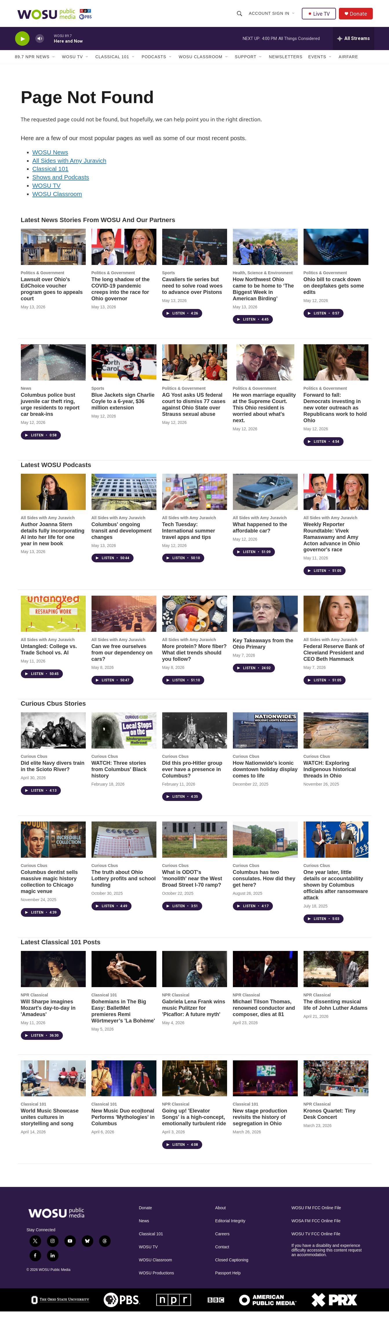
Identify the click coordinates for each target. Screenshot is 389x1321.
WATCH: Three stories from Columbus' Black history (119, 778)
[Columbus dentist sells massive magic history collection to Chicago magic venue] (53, 849)
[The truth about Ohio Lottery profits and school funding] (124, 849)
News (26, 397)
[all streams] (353, 42)
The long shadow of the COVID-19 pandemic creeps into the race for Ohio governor (121, 298)
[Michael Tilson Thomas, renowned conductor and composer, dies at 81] (265, 978)
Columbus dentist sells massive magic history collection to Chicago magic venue (49, 891)
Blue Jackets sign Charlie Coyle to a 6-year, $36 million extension (123, 410)
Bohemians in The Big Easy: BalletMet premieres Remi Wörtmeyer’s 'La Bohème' (123, 1020)
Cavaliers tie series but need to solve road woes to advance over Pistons (192, 295)
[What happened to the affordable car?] (265, 501)
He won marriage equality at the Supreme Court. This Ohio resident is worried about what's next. (264, 417)
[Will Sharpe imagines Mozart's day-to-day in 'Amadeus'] (53, 978)
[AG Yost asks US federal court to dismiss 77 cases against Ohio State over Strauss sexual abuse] (194, 372)
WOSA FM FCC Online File (316, 1230)
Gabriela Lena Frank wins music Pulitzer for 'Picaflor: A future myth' (193, 1017)
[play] (22, 42)
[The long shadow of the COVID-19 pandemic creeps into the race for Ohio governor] (124, 256)
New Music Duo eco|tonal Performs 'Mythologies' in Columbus (123, 1126)
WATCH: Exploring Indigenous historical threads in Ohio (330, 778)
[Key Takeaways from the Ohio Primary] (265, 623)
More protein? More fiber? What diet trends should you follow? (194, 662)
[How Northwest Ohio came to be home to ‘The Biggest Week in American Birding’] (265, 256)
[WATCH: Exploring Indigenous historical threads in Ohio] (336, 740)
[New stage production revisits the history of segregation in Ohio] (265, 1087)
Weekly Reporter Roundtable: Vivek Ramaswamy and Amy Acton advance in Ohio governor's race (332, 546)
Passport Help (228, 1282)
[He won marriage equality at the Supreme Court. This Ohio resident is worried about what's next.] (265, 372)
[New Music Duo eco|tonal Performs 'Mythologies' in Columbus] (124, 1087)
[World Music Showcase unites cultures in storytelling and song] (53, 1087)
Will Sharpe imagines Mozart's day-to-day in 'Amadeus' (48, 1017)
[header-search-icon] (239, 15)
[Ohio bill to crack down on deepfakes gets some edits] (336, 256)
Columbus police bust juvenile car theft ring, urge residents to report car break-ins (50, 413)
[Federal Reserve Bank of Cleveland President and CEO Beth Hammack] (336, 623)
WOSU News (50, 161)
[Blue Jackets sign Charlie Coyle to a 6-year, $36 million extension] (124, 372)
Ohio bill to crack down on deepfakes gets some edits (334, 295)
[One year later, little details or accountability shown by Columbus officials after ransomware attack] (336, 849)
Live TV (319, 15)
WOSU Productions (156, 1282)
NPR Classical (34, 1004)
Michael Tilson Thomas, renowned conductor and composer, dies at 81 (264, 1017)
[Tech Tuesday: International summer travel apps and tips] (194, 501)
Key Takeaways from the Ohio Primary (263, 653)
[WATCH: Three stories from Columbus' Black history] (124, 740)
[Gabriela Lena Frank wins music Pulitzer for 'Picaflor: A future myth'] (194, 978)
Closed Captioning (231, 1269)
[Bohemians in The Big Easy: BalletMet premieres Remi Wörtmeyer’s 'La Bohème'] (124, 978)
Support (245, 60)
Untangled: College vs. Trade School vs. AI (49, 659)
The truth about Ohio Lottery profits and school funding (124, 888)
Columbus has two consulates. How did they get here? (264, 888)
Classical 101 (112, 60)
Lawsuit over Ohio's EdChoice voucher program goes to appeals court (52, 298)
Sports (168, 281)
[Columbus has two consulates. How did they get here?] (265, 849)
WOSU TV (72, 60)
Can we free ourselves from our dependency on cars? (122, 662)
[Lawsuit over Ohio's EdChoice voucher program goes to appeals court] (53, 256)
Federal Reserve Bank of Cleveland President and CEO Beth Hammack (334, 662)
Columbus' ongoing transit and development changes (122, 539)
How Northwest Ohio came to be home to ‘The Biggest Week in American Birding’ (263, 298)
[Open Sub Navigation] (294, 15)
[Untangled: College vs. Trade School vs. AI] (53, 623)
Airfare (348, 60)
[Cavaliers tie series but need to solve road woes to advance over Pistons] (194, 256)
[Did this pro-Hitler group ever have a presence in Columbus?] (194, 740)
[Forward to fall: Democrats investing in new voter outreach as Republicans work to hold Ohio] (336, 372)
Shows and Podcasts (60, 186)
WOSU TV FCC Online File (315, 1243)
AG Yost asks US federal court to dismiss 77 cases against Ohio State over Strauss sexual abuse (194, 413)
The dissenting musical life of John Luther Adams (336, 1014)
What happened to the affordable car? (260, 536)
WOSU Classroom (200, 60)
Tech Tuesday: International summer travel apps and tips (188, 539)
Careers (222, 1243)
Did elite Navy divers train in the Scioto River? (53, 775)
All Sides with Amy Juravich (69, 169)
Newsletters (285, 60)
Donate (359, 15)
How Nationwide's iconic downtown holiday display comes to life (265, 778)
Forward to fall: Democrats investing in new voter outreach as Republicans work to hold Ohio (335, 417)
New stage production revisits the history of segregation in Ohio (260, 1126)
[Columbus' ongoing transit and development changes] (124, 501)
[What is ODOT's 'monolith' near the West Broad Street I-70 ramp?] (194, 849)
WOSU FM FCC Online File (316, 1217)
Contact (222, 1256)
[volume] (40, 42)
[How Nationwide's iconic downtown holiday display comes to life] (265, 740)
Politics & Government (42, 281)
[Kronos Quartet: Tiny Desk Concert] (336, 1087)
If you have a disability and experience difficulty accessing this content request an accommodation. (326, 1259)
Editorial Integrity (230, 1230)
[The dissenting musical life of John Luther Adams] (336, 978)
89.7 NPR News (32, 60)
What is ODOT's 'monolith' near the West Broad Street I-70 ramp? (192, 888)
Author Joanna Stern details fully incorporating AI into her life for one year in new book (53, 542)
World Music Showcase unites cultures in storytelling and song (50, 1126)
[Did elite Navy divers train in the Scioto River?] (53, 740)
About (220, 1217)
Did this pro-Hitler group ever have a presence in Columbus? (192, 778)
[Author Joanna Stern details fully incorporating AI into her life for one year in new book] (53, 501)
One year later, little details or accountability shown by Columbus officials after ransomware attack (336, 894)
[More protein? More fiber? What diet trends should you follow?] (194, 623)
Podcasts (154, 60)
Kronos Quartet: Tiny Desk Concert (330, 1123)
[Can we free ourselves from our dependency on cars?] (124, 623)
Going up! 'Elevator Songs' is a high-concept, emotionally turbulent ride (194, 1126)
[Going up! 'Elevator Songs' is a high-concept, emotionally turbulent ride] (194, 1087)
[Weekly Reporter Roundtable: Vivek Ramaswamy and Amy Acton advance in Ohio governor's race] (336, 501)
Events (317, 60)
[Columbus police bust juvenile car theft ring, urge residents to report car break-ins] (53, 372)
